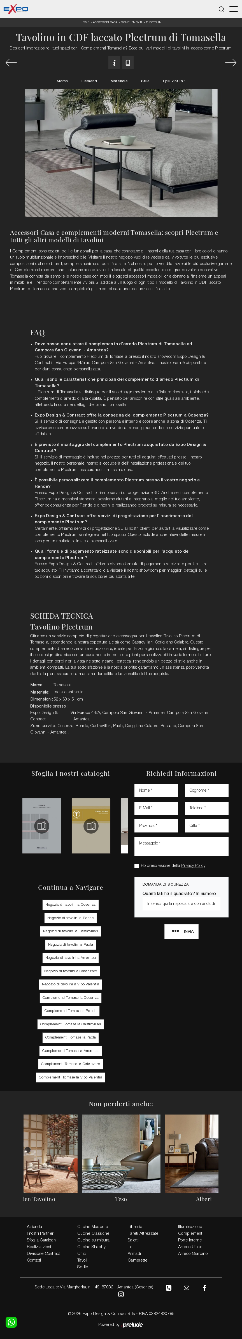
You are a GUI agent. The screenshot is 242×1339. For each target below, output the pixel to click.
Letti (132, 1247)
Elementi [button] (89, 80)
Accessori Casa (105, 22)
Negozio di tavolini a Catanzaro (70, 970)
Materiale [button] (119, 80)
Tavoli (82, 1260)
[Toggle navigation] (233, 9)
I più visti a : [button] (174, 80)
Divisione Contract (43, 1253)
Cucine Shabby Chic (91, 1250)
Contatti (34, 1260)
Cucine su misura (93, 1240)
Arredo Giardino (193, 1253)
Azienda (34, 1227)
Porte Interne (190, 1240)
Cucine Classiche (93, 1233)
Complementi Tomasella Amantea (70, 1050)
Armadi (134, 1253)
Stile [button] (145, 80)
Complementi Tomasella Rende (71, 1010)
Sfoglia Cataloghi (42, 1240)
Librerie (135, 1227)
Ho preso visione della (173, 865)
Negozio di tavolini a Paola (70, 944)
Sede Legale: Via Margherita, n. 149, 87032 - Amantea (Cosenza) (93, 1287)
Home (84, 22)
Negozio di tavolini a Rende (70, 917)
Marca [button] (62, 80)
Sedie (82, 1267)
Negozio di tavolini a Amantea (70, 957)
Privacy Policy (193, 865)
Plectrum (154, 22)
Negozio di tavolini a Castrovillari (70, 930)
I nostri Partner (40, 1233)
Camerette (137, 1260)
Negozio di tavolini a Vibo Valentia (70, 983)
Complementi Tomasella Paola (70, 1036)
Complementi (131, 22)
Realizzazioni (39, 1247)
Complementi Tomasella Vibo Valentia (70, 1076)
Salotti (133, 1240)
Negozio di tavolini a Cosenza (70, 904)
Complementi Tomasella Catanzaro (70, 1063)
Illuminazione (190, 1227)
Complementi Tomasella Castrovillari (70, 1023)
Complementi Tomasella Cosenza (71, 997)
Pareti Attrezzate (143, 1233)
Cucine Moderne (92, 1227)
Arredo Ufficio (190, 1247)
